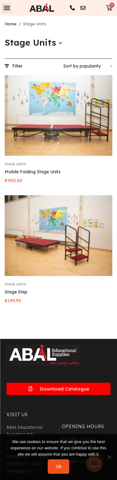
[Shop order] (88, 66)
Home (11, 23)
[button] (7, 8)
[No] (109, 457)
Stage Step (16, 292)
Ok (58, 466)
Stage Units (15, 164)
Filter (13, 66)
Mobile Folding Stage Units (33, 172)
